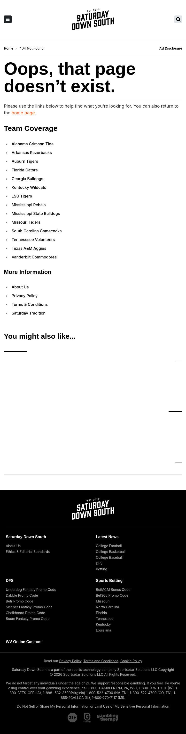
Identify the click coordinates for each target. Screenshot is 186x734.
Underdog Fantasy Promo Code (31, 550)
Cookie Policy (131, 622)
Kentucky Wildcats (29, 187)
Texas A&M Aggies (29, 248)
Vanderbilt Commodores (34, 257)
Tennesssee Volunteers (33, 239)
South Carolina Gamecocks (37, 230)
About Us (20, 287)
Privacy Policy (25, 295)
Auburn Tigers (25, 161)
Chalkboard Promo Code (25, 574)
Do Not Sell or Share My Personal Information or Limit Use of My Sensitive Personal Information (93, 667)
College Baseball (109, 518)
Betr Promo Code (19, 562)
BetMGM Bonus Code (113, 550)
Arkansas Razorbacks (32, 152)
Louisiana (103, 591)
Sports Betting (109, 541)
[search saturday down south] (178, 19)
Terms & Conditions (30, 304)
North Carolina (107, 568)
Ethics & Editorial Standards (28, 512)
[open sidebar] (8, 19)
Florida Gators (25, 170)
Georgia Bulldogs (27, 178)
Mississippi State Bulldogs (36, 213)
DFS (99, 524)
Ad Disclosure (170, 48)
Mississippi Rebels (29, 204)
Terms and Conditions (100, 622)
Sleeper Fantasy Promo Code (29, 568)
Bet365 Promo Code (112, 556)
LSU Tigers (22, 196)
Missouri (102, 562)
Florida (101, 574)
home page (23, 112)
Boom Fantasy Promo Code (27, 579)
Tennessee (104, 579)
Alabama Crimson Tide (33, 143)
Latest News (107, 498)
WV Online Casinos (23, 603)
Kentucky (103, 585)
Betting (101, 530)
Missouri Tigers (26, 222)
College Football (109, 507)
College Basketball (110, 512)
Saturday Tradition (29, 313)
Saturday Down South (26, 498)
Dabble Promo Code (22, 556)
